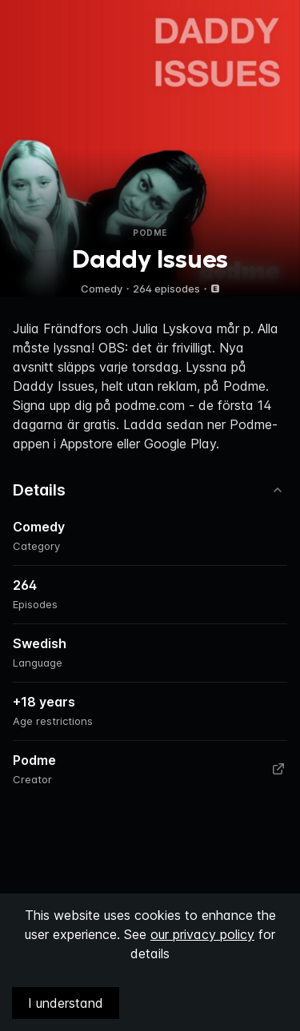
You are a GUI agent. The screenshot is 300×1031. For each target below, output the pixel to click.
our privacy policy (202, 934)
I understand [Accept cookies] (65, 1003)
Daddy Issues (53, 386)
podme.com (150, 405)
